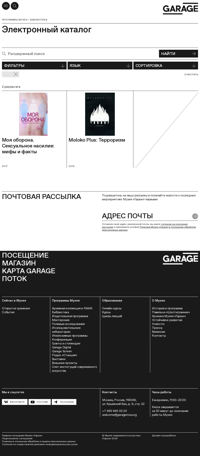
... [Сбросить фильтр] (11, 74)
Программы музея (14, 19)
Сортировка (166, 65)
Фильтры (34, 65)
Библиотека (38, 19)
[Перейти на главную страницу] (180, 8)
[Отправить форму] (195, 216)
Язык (100, 65)
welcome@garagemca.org (119, 415)
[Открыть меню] (6, 6)
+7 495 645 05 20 (114, 411)
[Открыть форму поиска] (15, 6)
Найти (178, 53)
